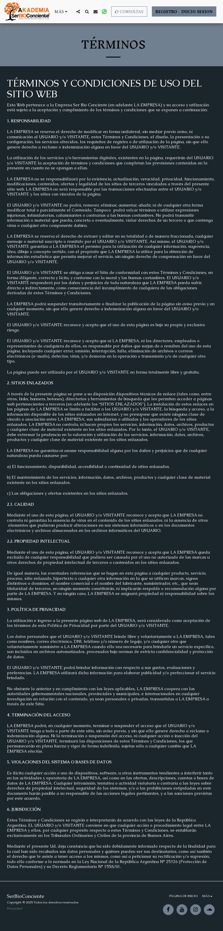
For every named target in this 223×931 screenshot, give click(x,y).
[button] (78, 12)
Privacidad (14, 908)
